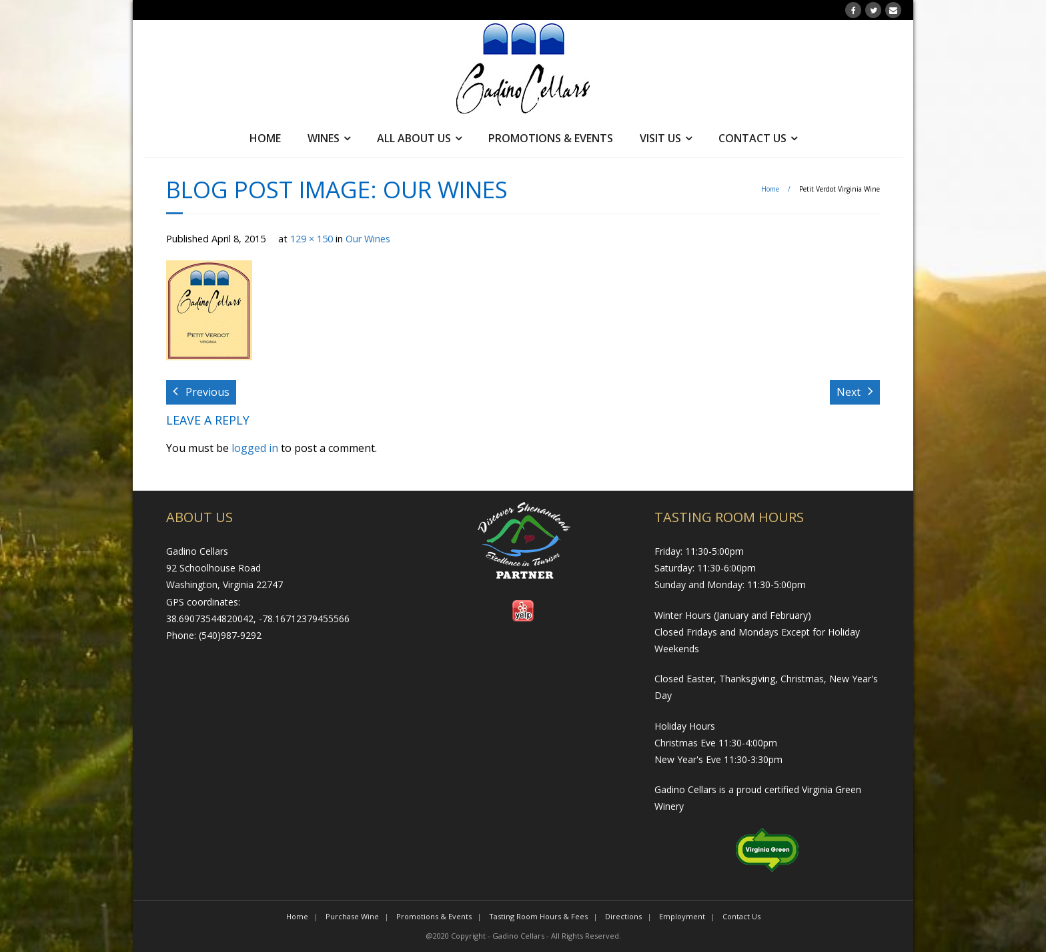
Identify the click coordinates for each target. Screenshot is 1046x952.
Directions (623, 916)
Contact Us (752, 138)
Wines (324, 138)
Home (265, 138)
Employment (682, 916)
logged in (254, 448)
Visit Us (660, 138)
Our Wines (368, 238)
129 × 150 (311, 238)
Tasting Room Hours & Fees (538, 916)
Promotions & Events (550, 138)
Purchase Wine (352, 916)
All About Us (414, 138)
